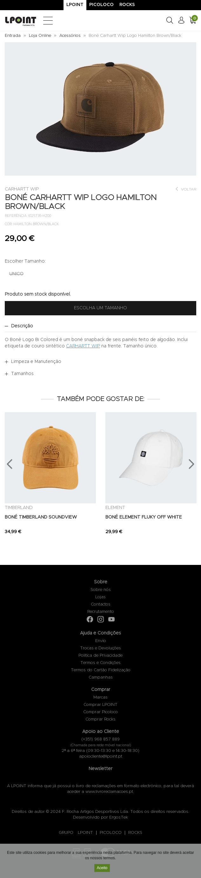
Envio (100, 641)
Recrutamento (100, 612)
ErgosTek (118, 817)
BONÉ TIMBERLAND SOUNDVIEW (41, 517)
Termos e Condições (100, 663)
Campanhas (101, 677)
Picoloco (101, 5)
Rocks (127, 5)
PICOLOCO (111, 833)
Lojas (100, 597)
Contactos (101, 604)
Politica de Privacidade (100, 655)
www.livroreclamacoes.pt (109, 792)
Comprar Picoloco (100, 712)
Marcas (100, 697)
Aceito (102, 868)
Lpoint (75, 5)
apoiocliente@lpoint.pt (100, 756)
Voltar (185, 189)
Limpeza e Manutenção (36, 361)
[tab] (100, 326)
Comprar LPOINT (100, 705)
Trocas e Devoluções (100, 648)
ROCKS (135, 833)
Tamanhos (22, 374)
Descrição (22, 326)
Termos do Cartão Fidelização (101, 670)
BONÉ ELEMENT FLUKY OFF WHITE (143, 517)
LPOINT (85, 833)
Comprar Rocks (100, 719)
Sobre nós (100, 590)
